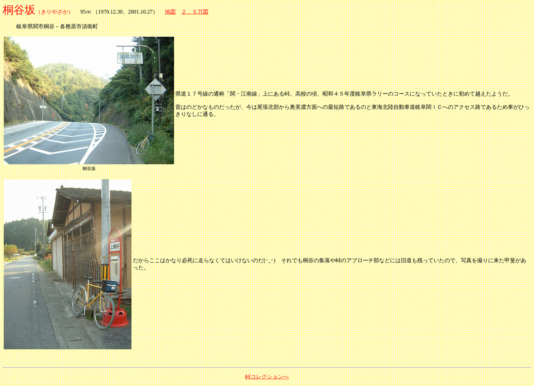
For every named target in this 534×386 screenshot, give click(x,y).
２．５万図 (194, 12)
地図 (170, 12)
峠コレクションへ (267, 377)
